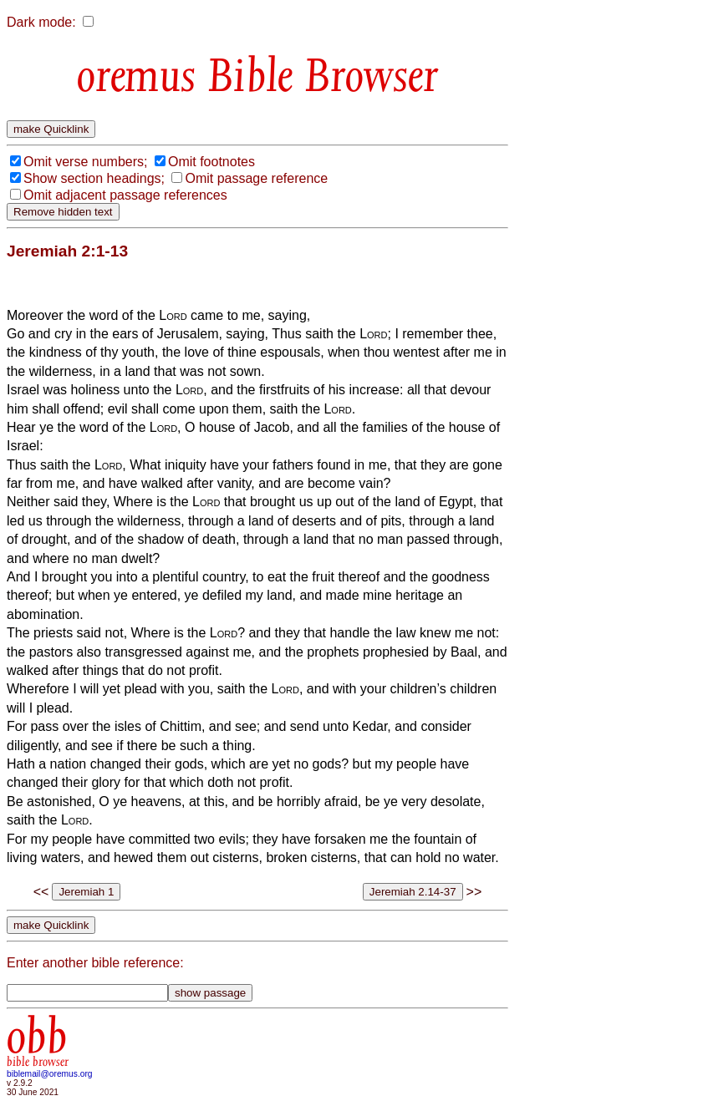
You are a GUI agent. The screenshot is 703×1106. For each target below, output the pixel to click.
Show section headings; (94, 178)
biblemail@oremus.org (50, 1073)
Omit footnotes (211, 162)
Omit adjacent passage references (125, 195)
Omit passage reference (256, 178)
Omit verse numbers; (85, 162)
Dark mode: (41, 22)
